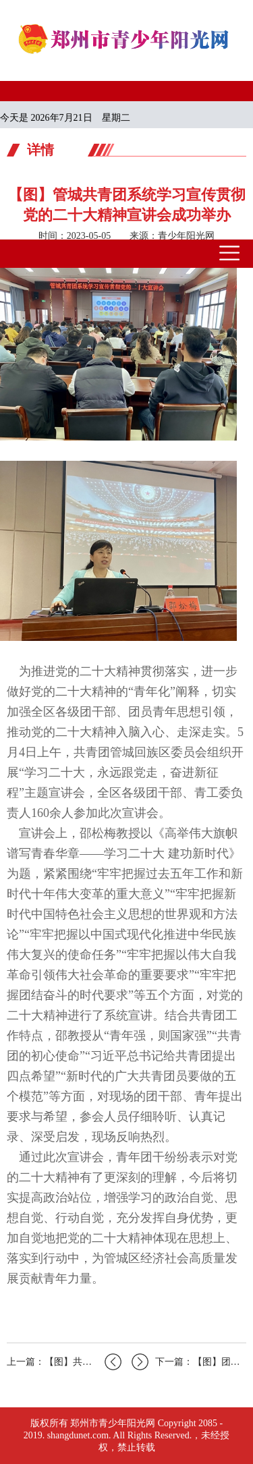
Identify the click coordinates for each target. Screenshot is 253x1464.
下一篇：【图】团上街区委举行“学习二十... (189, 1361)
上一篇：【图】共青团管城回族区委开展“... (64, 1361)
